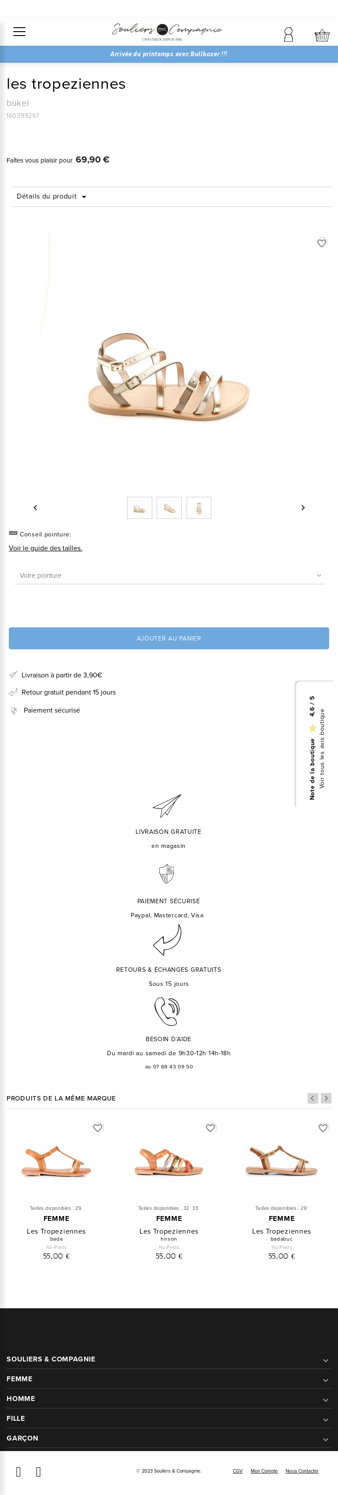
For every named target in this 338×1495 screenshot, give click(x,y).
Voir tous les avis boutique (322, 748)
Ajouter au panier (169, 638)
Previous (313, 1098)
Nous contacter (302, 1470)
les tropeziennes (56, 1231)
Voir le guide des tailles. (45, 548)
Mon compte (264, 1470)
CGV (237, 1470)
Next (326, 1098)
